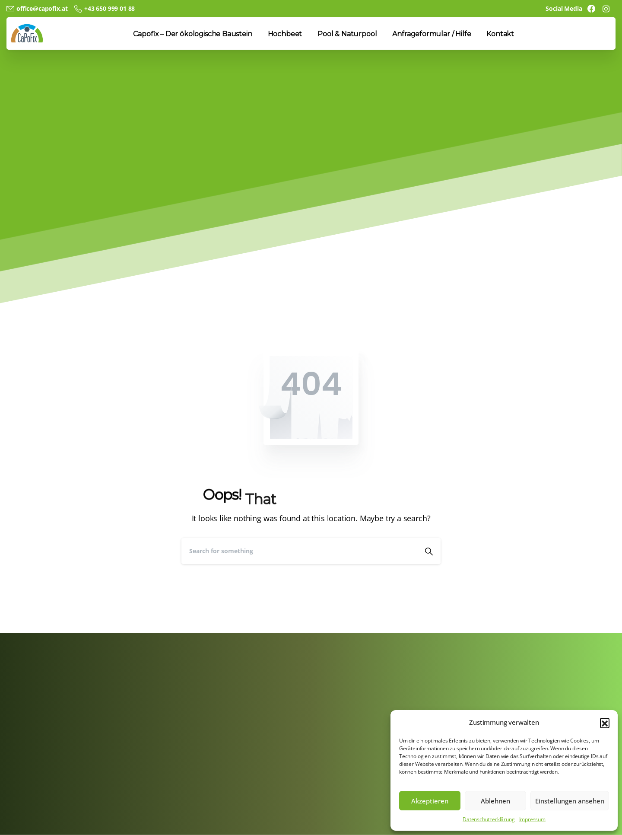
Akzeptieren (429, 801)
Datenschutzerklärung (488, 819)
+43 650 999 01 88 (104, 8)
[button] (604, 722)
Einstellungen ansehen (569, 801)
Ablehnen (495, 801)
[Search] (299, 551)
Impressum (532, 819)
